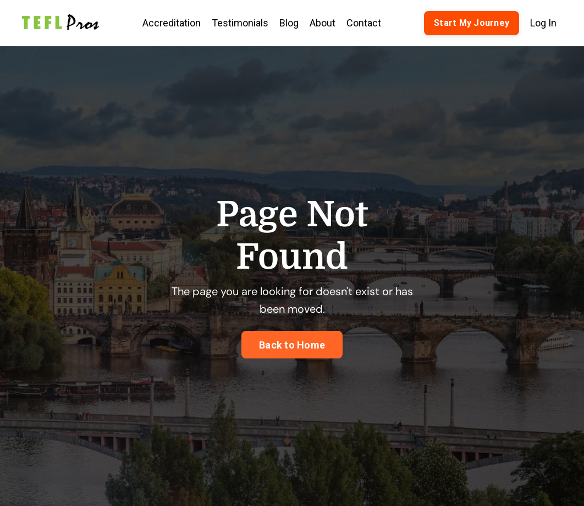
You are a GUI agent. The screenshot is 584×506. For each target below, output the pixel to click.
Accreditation (171, 23)
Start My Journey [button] (471, 23)
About (322, 23)
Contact (363, 23)
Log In (543, 23)
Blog (289, 23)
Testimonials (240, 23)
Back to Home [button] (292, 345)
